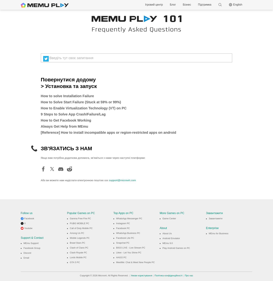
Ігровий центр (154, 4)
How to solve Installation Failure (67, 96)
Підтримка (204, 4)
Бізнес (187, 4)
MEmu (45, 5)
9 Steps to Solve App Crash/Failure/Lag (73, 114)
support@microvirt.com (122, 180)
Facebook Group (32, 248)
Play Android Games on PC (176, 248)
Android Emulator (171, 238)
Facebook (29, 218)
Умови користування (141, 275)
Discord (27, 253)
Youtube (28, 228)
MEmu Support (31, 243)
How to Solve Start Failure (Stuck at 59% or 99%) (81, 102)
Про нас (189, 275)
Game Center (169, 218)
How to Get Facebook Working (66, 120)
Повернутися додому (68, 79)
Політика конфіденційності (168, 275)
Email (26, 257)
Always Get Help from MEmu (64, 126)
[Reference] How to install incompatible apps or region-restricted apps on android (108, 132)
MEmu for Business (218, 233)
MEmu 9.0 (167, 243)
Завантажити (215, 218)
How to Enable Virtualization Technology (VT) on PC (84, 108)
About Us (167, 233)
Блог (173, 4)
